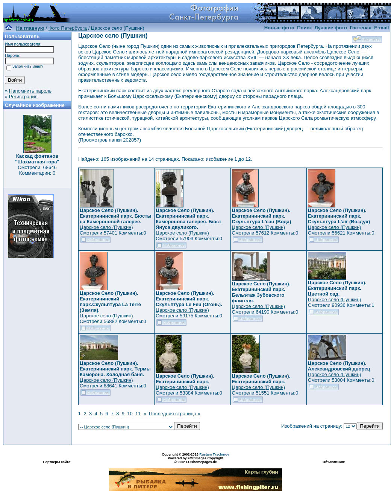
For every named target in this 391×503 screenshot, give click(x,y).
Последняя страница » (174, 413)
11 (138, 413)
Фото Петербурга (67, 28)
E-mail (381, 27)
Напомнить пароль (30, 91)
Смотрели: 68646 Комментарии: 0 (37, 170)
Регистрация (23, 96)
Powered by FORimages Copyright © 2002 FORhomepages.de (195, 460)
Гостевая (360, 27)
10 (129, 413)
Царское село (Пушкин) (106, 227)
